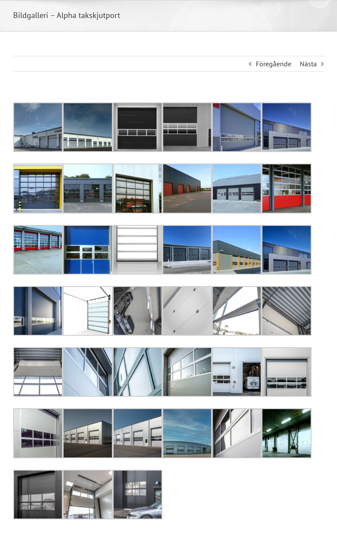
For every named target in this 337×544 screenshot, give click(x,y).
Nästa (308, 63)
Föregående (273, 63)
